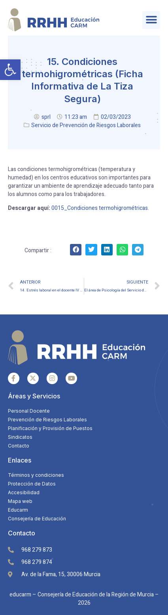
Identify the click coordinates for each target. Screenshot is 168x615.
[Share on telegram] (137, 249)
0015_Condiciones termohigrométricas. (100, 208)
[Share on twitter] (91, 249)
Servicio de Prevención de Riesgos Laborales (86, 125)
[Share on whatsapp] (122, 249)
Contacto (21, 533)
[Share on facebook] (75, 249)
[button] (10, 69)
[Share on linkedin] (107, 249)
